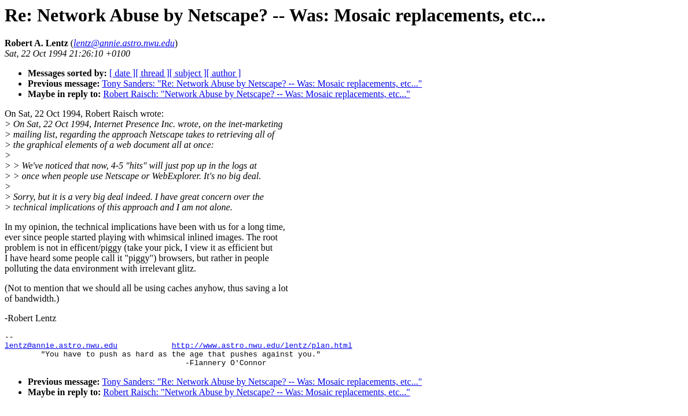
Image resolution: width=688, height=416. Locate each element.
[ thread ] (152, 73)
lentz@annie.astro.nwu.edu (61, 348)
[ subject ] (188, 73)
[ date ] (122, 73)
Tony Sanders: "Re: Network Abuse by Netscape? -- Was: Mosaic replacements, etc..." (262, 83)
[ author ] (224, 73)
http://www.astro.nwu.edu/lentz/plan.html (262, 348)
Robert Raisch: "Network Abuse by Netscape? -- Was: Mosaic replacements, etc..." (256, 94)
